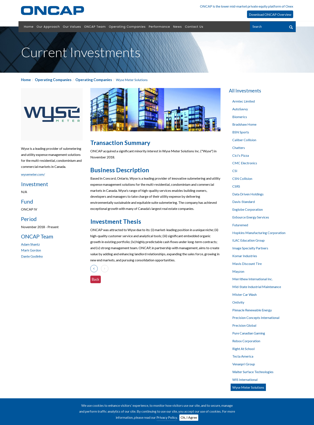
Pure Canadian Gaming (248, 333)
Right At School (243, 349)
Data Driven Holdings (248, 194)
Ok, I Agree (189, 417)
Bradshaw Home (244, 124)
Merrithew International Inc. (252, 279)
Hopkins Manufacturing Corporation (258, 233)
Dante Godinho (32, 256)
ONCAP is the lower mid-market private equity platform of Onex (246, 6)
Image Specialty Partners (250, 248)
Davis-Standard (243, 202)
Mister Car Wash (244, 294)
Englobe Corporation (247, 209)
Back (95, 279)
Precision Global (244, 325)
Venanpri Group (243, 364)
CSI (234, 171)
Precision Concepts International (255, 318)
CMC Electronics (244, 163)
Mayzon (238, 271)
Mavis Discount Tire (247, 264)
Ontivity (238, 302)
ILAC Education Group (248, 240)
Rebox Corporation (246, 341)
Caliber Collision (244, 140)
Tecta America (242, 356)
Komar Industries (244, 256)
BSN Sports (240, 132)
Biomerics (239, 117)
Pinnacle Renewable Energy (252, 310)
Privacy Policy (166, 417)
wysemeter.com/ (33, 174)
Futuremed (240, 225)
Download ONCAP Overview (270, 14)
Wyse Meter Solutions (248, 387)
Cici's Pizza (240, 155)
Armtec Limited (243, 101)
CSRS (236, 186)
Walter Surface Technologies (252, 372)
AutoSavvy (240, 109)
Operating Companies (53, 80)
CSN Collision (242, 178)
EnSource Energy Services (250, 217)
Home (26, 80)
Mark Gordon (31, 250)
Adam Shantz (30, 244)
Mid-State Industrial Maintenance (256, 287)
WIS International (245, 380)
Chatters (238, 148)
